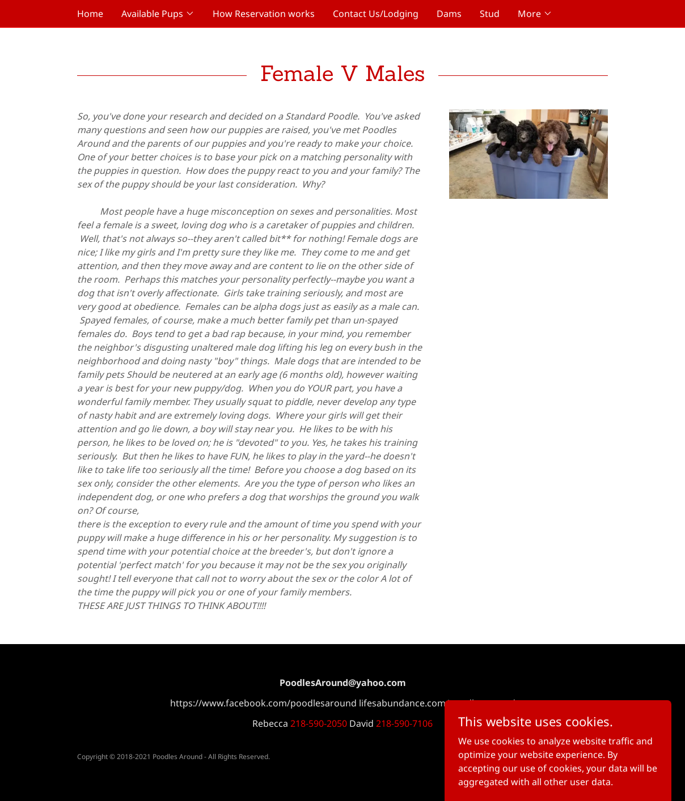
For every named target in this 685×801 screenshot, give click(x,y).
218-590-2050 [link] (318, 723)
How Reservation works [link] (264, 13)
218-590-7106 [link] (404, 723)
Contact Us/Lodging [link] (375, 13)
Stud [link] (490, 13)
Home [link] (90, 13)
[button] (157, 13)
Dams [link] (449, 13)
